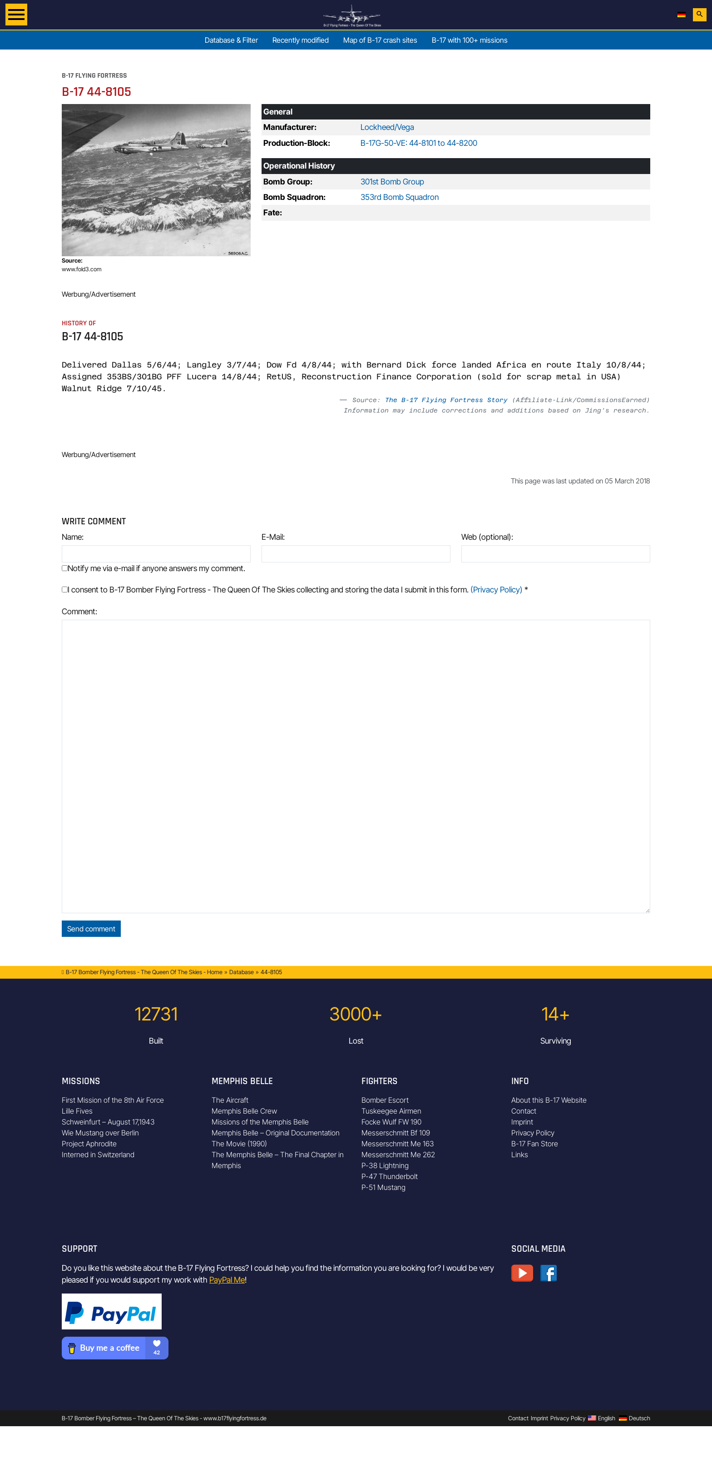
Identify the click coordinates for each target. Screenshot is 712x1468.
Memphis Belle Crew (244, 1110)
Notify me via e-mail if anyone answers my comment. (153, 568)
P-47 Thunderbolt (389, 1176)
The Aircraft (230, 1100)
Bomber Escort (385, 1100)
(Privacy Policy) (496, 589)
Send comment (91, 928)
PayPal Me (227, 1279)
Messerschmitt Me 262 (398, 1154)
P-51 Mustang (383, 1187)
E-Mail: (273, 537)
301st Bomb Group (392, 181)
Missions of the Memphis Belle (260, 1121)
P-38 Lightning (385, 1165)
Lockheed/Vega (387, 127)
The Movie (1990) (239, 1143)
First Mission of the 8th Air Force (113, 1100)
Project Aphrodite (89, 1143)
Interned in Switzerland (98, 1154)
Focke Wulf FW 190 (391, 1121)
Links (519, 1154)
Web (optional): (487, 537)
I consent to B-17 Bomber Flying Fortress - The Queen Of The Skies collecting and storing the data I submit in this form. (295, 589)
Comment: (79, 611)
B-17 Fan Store (534, 1143)
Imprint (522, 1121)
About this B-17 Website (549, 1100)
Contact (523, 1110)
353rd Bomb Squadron (400, 197)
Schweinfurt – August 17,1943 (108, 1121)
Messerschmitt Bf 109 (395, 1132)
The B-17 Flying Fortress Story (446, 399)
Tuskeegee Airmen (391, 1110)
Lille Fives (77, 1110)
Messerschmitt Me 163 (397, 1143)
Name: (73, 537)
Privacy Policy (532, 1132)
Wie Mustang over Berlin (100, 1132)
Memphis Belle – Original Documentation (276, 1132)
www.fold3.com (82, 269)
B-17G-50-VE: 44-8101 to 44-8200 (419, 143)
